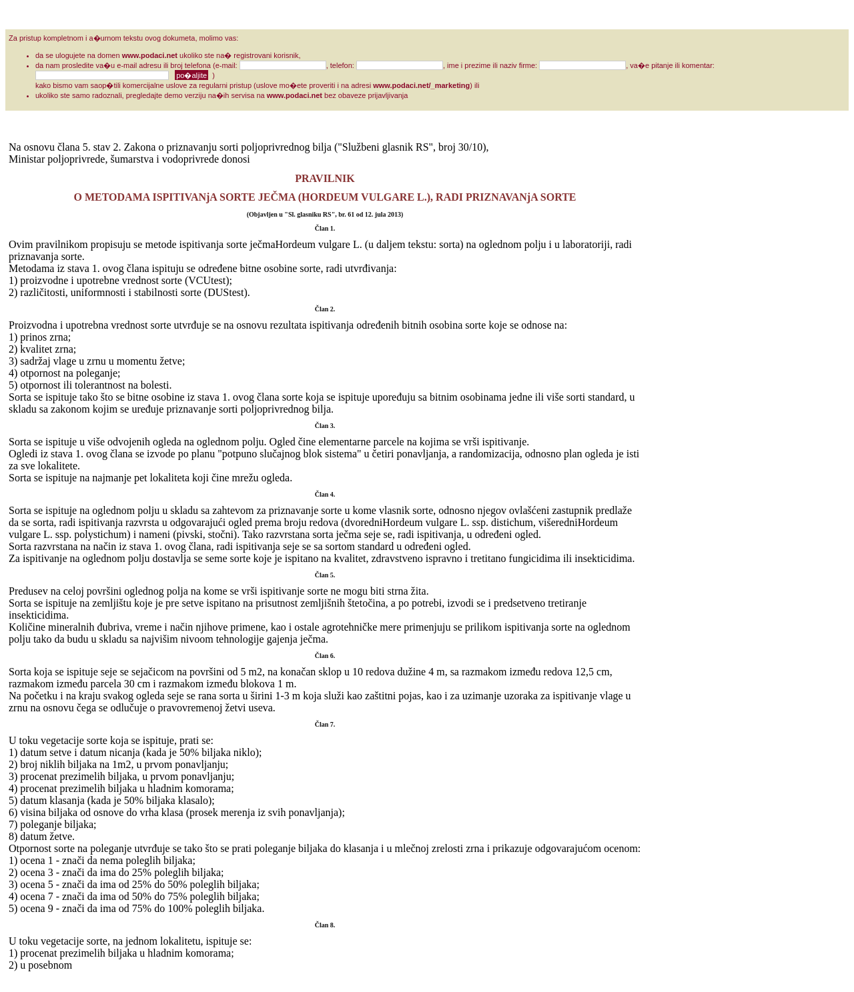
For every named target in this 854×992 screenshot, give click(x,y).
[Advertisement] (694, 341)
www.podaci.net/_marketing (421, 85)
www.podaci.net (149, 55)
